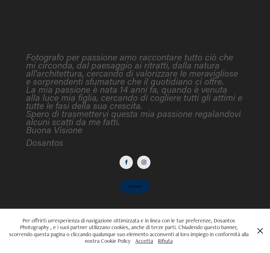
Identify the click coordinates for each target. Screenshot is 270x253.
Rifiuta (165, 241)
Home (135, 186)
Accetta (144, 241)
